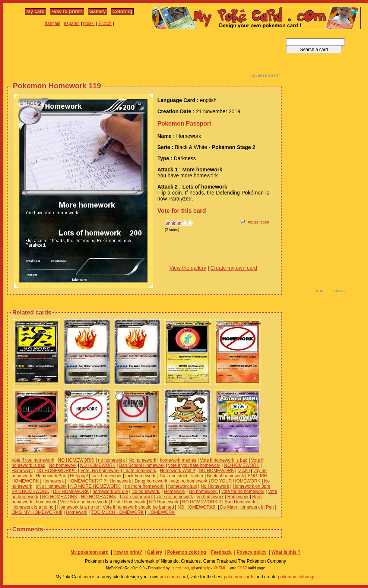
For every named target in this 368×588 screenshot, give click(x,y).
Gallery (97, 11)
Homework (22, 470)
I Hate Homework (128, 502)
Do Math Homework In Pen (247, 507)
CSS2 (242, 568)
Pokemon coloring (186, 552)
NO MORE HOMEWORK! (95, 486)
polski (89, 23)
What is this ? (286, 552)
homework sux (182, 486)
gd (193, 568)
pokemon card (174, 576)
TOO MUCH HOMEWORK (117, 512)
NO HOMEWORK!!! (201, 502)
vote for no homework (243, 491)
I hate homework (139, 470)
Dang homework (151, 481)
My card (35, 11)
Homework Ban (51, 475)
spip (206, 568)
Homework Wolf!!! (177, 470)
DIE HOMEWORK (71, 491)
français (52, 23)
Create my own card (233, 268)
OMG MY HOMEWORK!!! (37, 512)
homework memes (178, 460)
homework (46, 502)
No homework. (145, 491)
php (186, 568)
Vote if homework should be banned (138, 507)
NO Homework (163, 502)
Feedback (221, 552)
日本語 (105, 23)
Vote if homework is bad (223, 460)
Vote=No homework (100, 470)
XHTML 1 (221, 568)
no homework (111, 460)
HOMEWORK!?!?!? (86, 481)
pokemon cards (239, 576)
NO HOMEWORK (97, 465)
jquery (176, 568)
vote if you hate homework (194, 465)
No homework (142, 460)
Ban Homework (240, 502)
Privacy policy (252, 552)
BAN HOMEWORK (30, 491)
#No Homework (51, 486)
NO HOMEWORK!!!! (57, 470)
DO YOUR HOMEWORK (235, 481)
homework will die (110, 491)
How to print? (67, 11)
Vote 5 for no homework (83, 502)
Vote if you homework (33, 460)
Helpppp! (79, 475)
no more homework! (145, 486)
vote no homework (189, 481)
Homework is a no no (33, 507)
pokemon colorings (296, 576)
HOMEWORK (161, 512)
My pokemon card (89, 552)
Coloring (122, 11)
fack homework (107, 475)
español (72, 23)
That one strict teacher (181, 475)
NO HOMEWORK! (76, 460)
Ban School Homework (142, 465)
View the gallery (187, 268)
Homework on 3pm (251, 486)
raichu (244, 470)
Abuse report (258, 222)
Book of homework (225, 475)
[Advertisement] (144, 55)
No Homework (215, 486)
